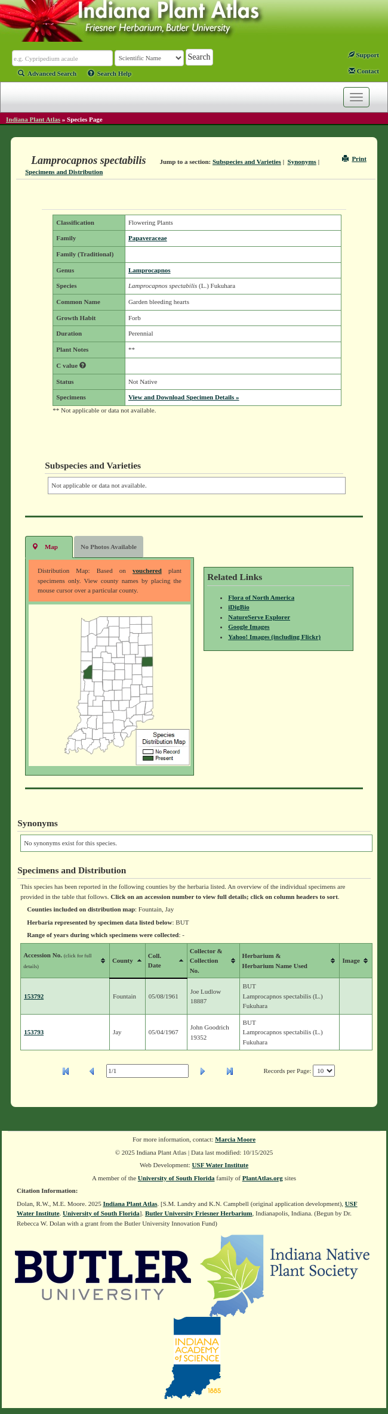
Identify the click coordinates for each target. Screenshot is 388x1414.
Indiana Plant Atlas (33, 119)
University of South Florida (176, 1178)
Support (363, 54)
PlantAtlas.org (262, 1178)
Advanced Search (47, 73)
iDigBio (238, 606)
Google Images (248, 626)
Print (354, 158)
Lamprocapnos (149, 270)
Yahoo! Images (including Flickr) (274, 636)
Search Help (110, 73)
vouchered (147, 570)
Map (45, 546)
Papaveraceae (147, 237)
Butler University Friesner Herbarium (198, 1213)
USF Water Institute (220, 1164)
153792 (34, 996)
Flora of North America (261, 597)
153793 (34, 1031)
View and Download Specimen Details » (183, 397)
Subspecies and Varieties (247, 161)
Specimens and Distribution (64, 171)
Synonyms (302, 161)
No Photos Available (109, 546)
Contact (364, 71)
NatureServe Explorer (259, 617)
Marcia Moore (235, 1139)
